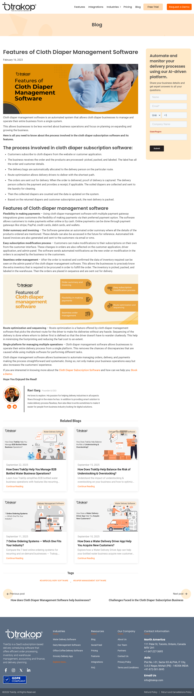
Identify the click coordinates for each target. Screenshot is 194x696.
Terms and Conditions (128, 667)
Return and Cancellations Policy (176, 692)
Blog (138, 7)
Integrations (95, 7)
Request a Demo (179, 7)
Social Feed (96, 645)
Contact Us (123, 656)
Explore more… (60, 662)
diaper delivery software (54, 580)
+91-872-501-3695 (154, 669)
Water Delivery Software (54, 432)
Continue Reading (14, 486)
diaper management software (90, 580)
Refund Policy (150, 692)
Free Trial (153, 7)
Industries (113, 7)
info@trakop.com (153, 680)
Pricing (128, 7)
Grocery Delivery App (63, 656)
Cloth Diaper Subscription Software (79, 370)
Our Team (122, 645)
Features (79, 7)
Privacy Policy (124, 662)
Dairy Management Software (67, 645)
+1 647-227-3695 (153, 651)
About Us (122, 639)
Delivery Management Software (122, 432)
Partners (122, 650)
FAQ (93, 667)
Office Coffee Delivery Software (68, 650)
